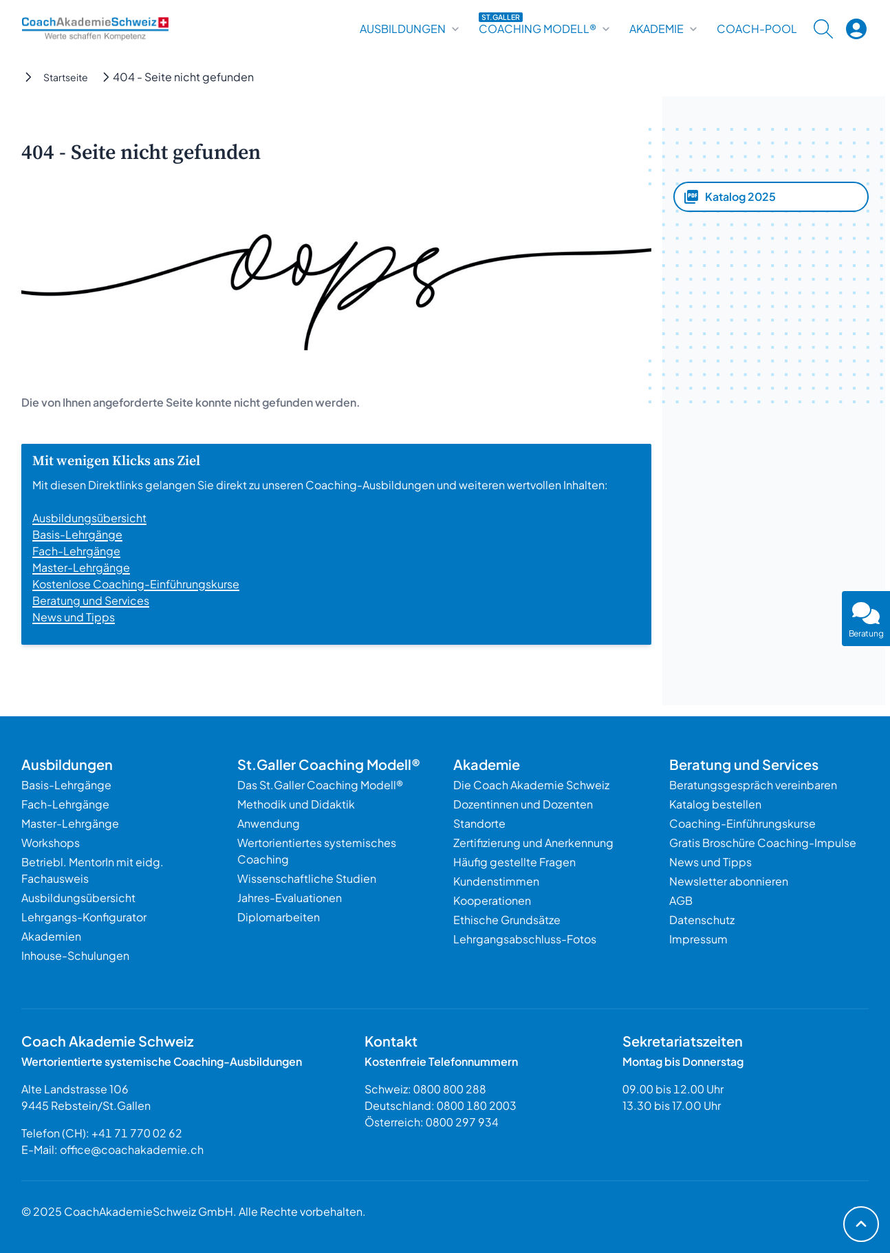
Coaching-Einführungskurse (742, 823)
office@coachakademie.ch (132, 1149)
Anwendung (268, 823)
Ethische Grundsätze (507, 919)
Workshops (50, 842)
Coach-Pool (757, 28)
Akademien (51, 936)
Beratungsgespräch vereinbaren (753, 785)
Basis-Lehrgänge (77, 534)
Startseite (65, 77)
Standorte (479, 823)
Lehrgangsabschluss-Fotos (524, 939)
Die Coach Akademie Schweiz (531, 785)
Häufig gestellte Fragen (514, 862)
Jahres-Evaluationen (289, 897)
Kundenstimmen (496, 881)
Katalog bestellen (715, 804)
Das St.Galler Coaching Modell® (320, 785)
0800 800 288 (449, 1089)
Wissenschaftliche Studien (306, 878)
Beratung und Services (90, 600)
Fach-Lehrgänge (76, 551)
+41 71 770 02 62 (136, 1133)
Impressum (698, 939)
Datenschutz (702, 919)
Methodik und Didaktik (296, 804)
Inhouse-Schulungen (75, 955)
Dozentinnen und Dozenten (523, 804)
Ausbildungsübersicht (89, 518)
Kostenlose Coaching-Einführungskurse (135, 584)
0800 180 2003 (477, 1105)
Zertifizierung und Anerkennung (533, 842)
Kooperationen (492, 900)
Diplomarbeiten (278, 917)
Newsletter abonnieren (728, 881)
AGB (681, 900)
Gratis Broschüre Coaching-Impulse (762, 842)
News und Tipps (73, 617)
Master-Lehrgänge (81, 567)
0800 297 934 (462, 1122)
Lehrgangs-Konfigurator (83, 917)
